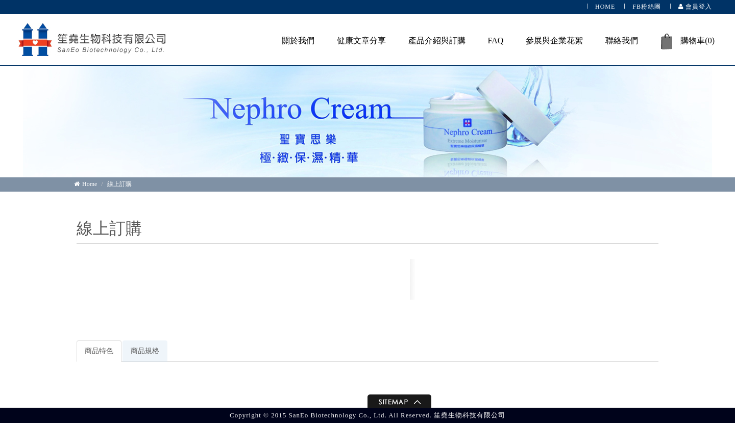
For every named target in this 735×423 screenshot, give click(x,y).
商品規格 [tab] (145, 351)
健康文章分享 (361, 40)
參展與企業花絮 (554, 40)
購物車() (687, 41)
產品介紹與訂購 (436, 40)
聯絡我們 (621, 40)
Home (85, 184)
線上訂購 (119, 184)
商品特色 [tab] (99, 351)
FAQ (496, 40)
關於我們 (298, 40)
